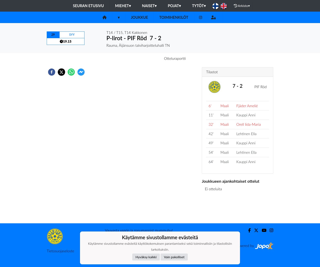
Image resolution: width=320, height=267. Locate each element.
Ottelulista (215, 209)
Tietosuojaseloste (60, 251)
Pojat (174, 5)
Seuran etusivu (88, 5)
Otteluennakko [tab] (146, 58)
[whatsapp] (71, 72)
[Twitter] (254, 230)
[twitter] (61, 72)
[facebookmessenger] (81, 72)
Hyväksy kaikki (146, 257)
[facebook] (51, 72)
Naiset (149, 5)
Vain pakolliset (174, 257)
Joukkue (139, 17)
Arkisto (242, 5)
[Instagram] (201, 17)
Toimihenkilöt (173, 17)
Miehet (123, 5)
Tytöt (199, 5)
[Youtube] (262, 230)
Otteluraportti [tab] (175, 58)
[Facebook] (248, 230)
